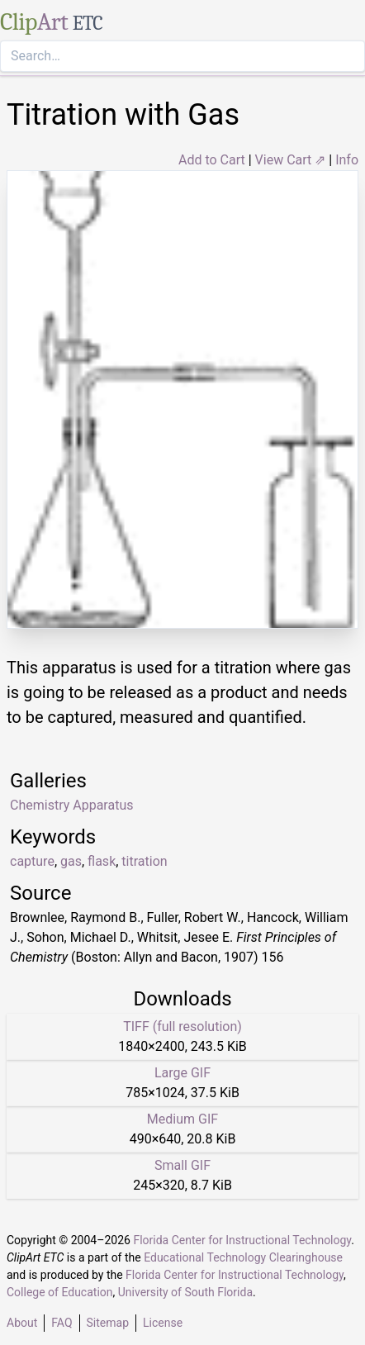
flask (102, 861)
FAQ (61, 1322)
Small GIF (182, 1165)
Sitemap (108, 1322)
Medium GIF (182, 1119)
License (162, 1322)
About (22, 1322)
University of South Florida (185, 1292)
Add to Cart (211, 160)
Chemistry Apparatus (71, 805)
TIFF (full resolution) (182, 1026)
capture (32, 861)
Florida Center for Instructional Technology (242, 1240)
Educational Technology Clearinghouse (243, 1257)
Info (346, 160)
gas (71, 861)
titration (144, 861)
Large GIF (182, 1073)
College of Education (60, 1292)
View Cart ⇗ (290, 160)
